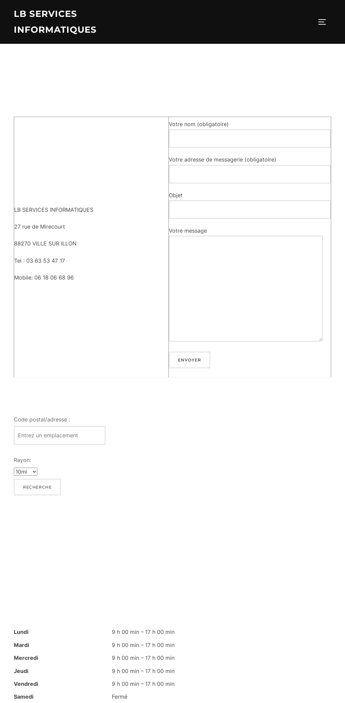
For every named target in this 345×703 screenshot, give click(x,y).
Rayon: (22, 461)
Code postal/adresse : (42, 420)
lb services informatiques (55, 21)
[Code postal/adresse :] (59, 437)
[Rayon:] (25, 473)
